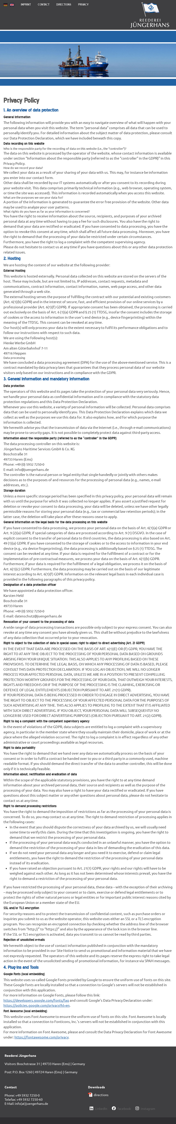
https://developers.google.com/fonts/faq (36, 1000)
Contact (44, 4)
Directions (63, 4)
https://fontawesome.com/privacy (41, 1037)
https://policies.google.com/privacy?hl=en (36, 1005)
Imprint (26, 4)
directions (101, 1095)
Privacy (83, 4)
